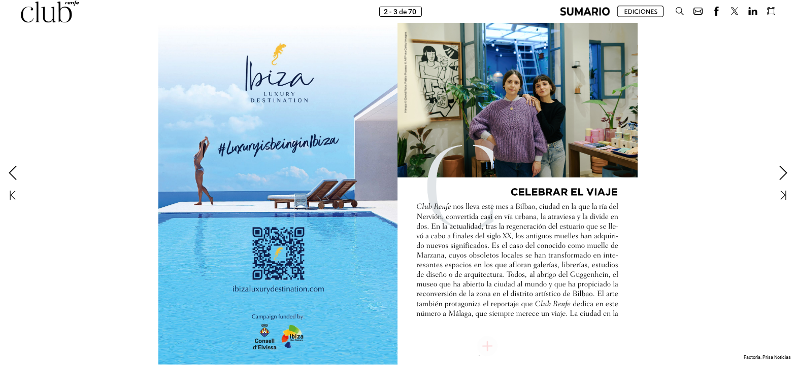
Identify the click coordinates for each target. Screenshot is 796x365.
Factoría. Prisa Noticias (767, 357)
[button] (680, 11)
